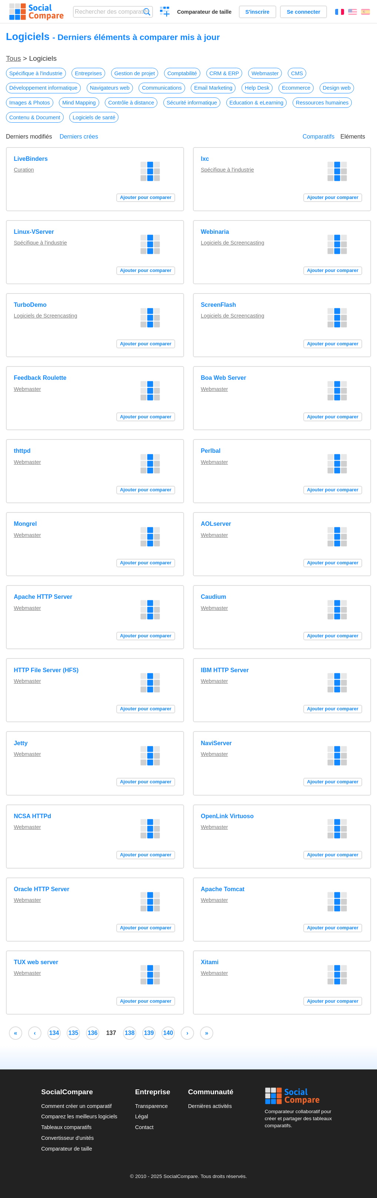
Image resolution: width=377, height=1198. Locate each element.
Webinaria (215, 232)
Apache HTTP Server (43, 597)
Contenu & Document (34, 117)
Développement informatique (43, 88)
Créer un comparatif (165, 13)
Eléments (352, 136)
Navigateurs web (110, 88)
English (352, 12)
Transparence (151, 1106)
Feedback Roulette (40, 378)
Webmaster (264, 73)
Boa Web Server (223, 378)
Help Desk (257, 88)
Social (300, 1096)
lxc (205, 159)
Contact (144, 1127)
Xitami (209, 962)
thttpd (22, 451)
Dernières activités (210, 1106)
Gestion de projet (134, 73)
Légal (141, 1116)
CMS (297, 73)
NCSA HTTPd (32, 816)
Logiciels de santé (94, 117)
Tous (13, 58)
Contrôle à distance (131, 103)
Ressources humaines (322, 103)
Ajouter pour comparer (145, 197)
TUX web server (36, 962)
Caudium (213, 597)
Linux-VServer (34, 232)
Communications (161, 88)
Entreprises (88, 73)
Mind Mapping (79, 103)
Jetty (20, 743)
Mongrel (25, 524)
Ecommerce (296, 88)
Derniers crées (79, 136)
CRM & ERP (224, 73)
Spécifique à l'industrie (36, 73)
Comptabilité (182, 73)
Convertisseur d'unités (67, 1138)
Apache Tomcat (222, 889)
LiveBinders (31, 159)
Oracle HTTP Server (41, 889)
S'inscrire (258, 12)
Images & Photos (29, 103)
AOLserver (216, 524)
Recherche (146, 11)
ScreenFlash (218, 305)
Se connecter (303, 12)
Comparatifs (318, 136)
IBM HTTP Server (225, 670)
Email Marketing (213, 88)
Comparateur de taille (204, 12)
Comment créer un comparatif (76, 1106)
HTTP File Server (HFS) (46, 670)
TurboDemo (30, 305)
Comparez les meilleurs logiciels (79, 1116)
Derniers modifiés (29, 136)
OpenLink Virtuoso (227, 816)
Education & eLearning (257, 103)
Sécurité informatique (192, 103)
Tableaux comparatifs (66, 1127)
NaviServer (216, 743)
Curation (24, 170)
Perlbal (210, 451)
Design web (337, 88)
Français (339, 12)
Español (365, 12)
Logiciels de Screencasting (232, 243)
